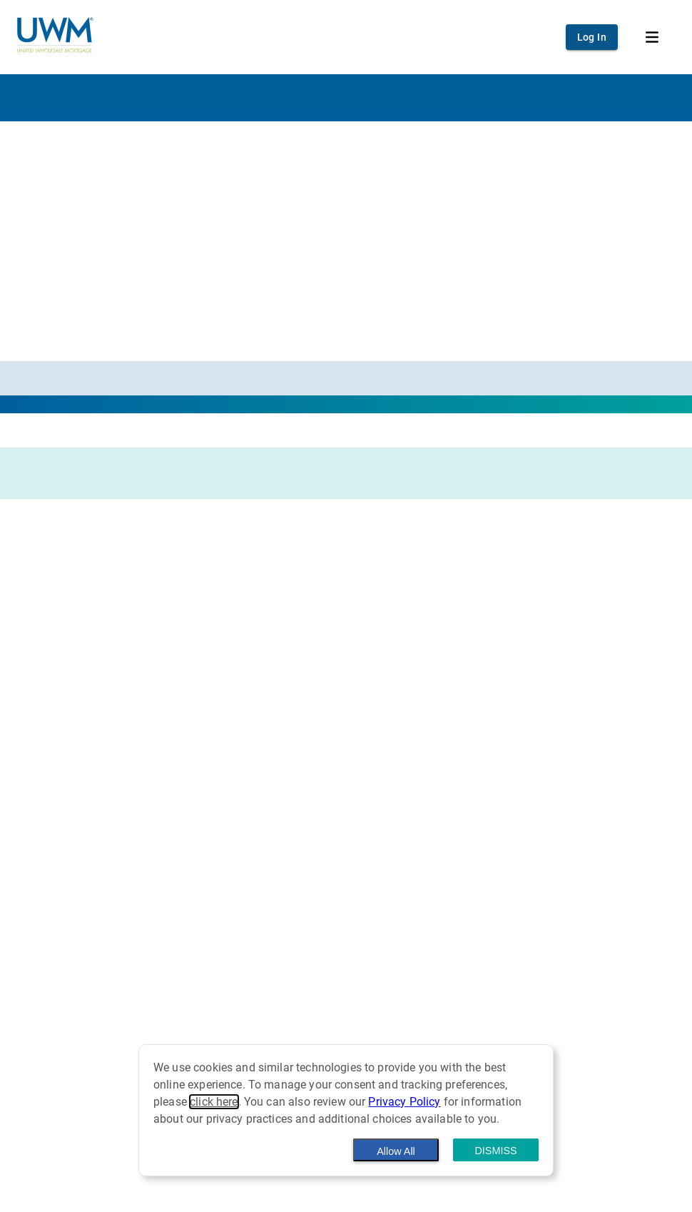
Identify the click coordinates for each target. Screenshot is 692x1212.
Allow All (396, 1151)
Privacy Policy (404, 1102)
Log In (591, 37)
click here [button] (214, 1102)
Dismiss (495, 1150)
